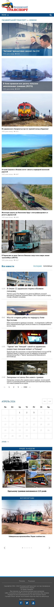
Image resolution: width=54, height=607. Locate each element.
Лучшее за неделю (27, 449)
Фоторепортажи (27, 498)
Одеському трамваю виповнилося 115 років (27, 491)
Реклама (22, 581)
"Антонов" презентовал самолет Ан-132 (21, 51)
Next (49, 548)
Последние (37, 266)
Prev (4, 548)
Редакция (31, 581)
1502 (25, 387)
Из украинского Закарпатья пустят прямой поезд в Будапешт (25, 129)
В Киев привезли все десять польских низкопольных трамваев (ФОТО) (20, 84)
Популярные (47, 266)
